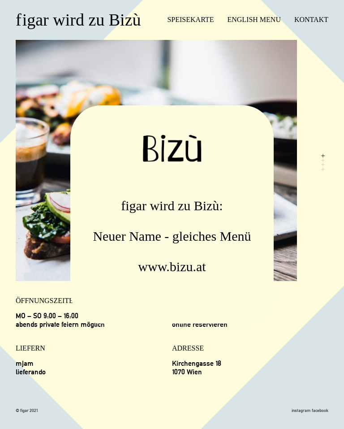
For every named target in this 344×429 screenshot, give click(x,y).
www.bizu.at (172, 266)
